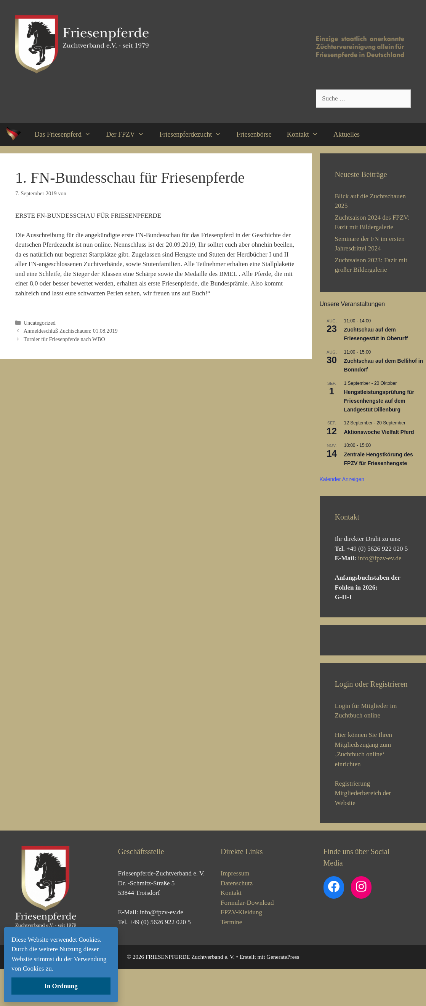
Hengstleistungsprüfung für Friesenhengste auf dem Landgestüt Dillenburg (379, 400)
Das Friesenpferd (67, 134)
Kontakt (306, 134)
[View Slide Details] (353, 658)
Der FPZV (129, 134)
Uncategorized (40, 323)
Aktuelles (346, 134)
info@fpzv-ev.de (379, 558)
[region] (373, 658)
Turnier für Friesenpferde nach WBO (64, 339)
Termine (231, 959)
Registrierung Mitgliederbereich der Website (363, 830)
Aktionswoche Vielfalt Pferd (379, 432)
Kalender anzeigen (342, 479)
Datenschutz (237, 920)
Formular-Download (247, 939)
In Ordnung (60, 986)
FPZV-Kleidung (241, 949)
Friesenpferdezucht (194, 134)
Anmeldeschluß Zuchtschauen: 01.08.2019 (71, 331)
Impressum (235, 910)
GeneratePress (282, 994)
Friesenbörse (254, 134)
